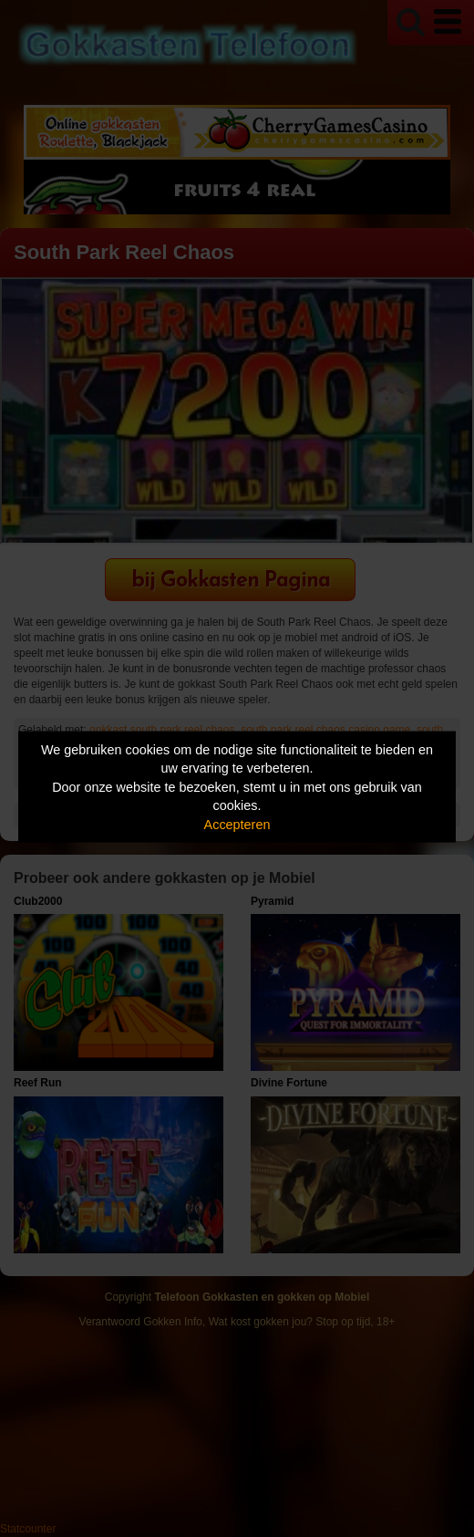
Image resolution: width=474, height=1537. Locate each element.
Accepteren (237, 823)
